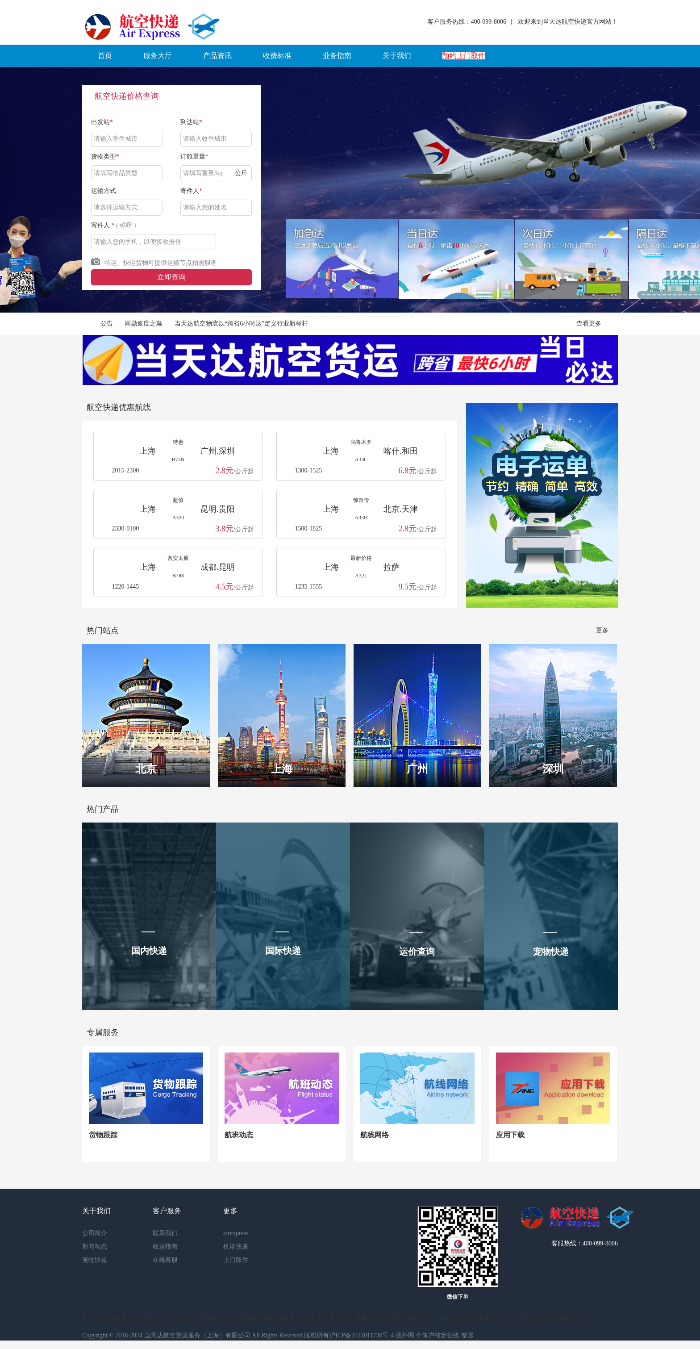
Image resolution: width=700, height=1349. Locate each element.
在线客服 (165, 1260)
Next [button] (647, 190)
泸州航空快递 (491, 1318)
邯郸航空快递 (569, 1318)
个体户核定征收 (437, 1335)
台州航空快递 (531, 1318)
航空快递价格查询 (127, 96)
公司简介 (94, 1233)
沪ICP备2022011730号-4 (361, 1335)
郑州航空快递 (218, 1318)
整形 (467, 1335)
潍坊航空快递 (296, 1318)
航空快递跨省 (101, 1318)
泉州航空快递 (140, 1318)
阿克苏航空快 (413, 1318)
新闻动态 (94, 1246)
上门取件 (235, 1260)
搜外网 (405, 1335)
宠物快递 (94, 1260)
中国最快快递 (257, 1318)
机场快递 (235, 1246)
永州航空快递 (452, 1318)
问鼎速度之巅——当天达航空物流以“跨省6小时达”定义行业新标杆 (216, 323)
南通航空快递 (374, 1318)
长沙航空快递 (335, 1318)
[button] (105, 56)
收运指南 (165, 1246)
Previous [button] (52, 190)
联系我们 (165, 1233)
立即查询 (171, 277)
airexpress (236, 1233)
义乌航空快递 (179, 1318)
